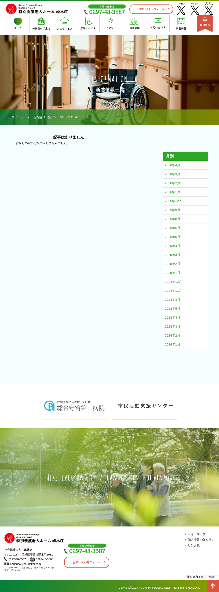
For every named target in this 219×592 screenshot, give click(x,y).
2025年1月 (172, 272)
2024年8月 (172, 299)
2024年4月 (172, 317)
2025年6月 (172, 228)
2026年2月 (172, 183)
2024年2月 (172, 335)
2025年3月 (172, 255)
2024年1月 (172, 344)
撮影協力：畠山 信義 (201, 576)
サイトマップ (197, 534)
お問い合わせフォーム (151, 9)
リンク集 (194, 545)
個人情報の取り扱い (201, 539)
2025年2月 (172, 263)
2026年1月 (172, 192)
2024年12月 (173, 281)
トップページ (15, 117)
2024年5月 (172, 308)
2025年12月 (173, 201)
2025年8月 (172, 219)
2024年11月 (173, 290)
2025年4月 (172, 246)
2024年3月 (172, 326)
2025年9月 (172, 210)
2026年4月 (172, 165)
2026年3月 (172, 174)
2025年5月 (172, 237)
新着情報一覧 (42, 117)
